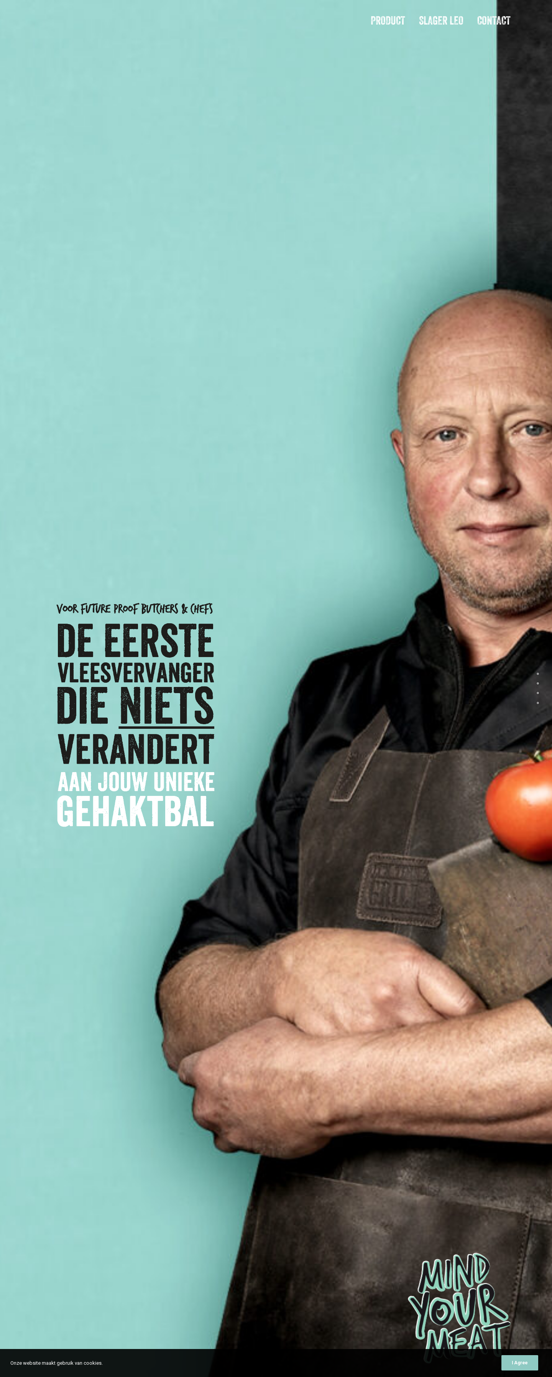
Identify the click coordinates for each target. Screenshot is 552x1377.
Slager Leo (441, 20)
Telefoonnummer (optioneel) (342, 1016)
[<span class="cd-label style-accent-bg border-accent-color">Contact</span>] (538, 704)
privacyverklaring (383, 1121)
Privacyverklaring (471, 1356)
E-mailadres (323, 993)
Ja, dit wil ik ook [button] (229, 564)
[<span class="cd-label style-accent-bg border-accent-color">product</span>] (538, 684)
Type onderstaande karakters (344, 1161)
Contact (494, 20)
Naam (316, 947)
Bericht (315, 1039)
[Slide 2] (421, 553)
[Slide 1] (413, 553)
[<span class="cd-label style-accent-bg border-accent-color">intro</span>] (538, 675)
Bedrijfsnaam (325, 970)
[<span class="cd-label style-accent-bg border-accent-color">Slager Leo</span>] (538, 694)
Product (388, 20)
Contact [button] (58, 1228)
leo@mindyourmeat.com (71, 1163)
